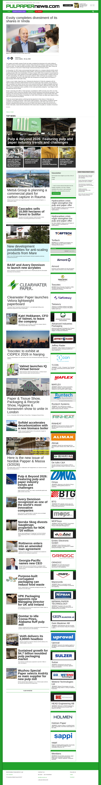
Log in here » (72, 251)
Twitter (71, 774)
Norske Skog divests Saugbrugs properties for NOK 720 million (85, 181)
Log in (8, 768)
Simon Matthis (19, 59)
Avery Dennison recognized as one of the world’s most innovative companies (85, 185)
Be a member (39, 11)
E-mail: (53, 179)
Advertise (30, 11)
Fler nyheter (27, 705)
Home (9, 11)
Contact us (9, 764)
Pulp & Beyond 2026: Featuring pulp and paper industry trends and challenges (85, 176)
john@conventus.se (42, 777)
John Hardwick (9, 774)
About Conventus (11, 766)
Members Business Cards (19, 11)
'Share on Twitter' (10, 112)
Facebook (72, 777)
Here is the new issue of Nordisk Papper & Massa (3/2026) (85, 194)
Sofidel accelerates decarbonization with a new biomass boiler (84, 190)
